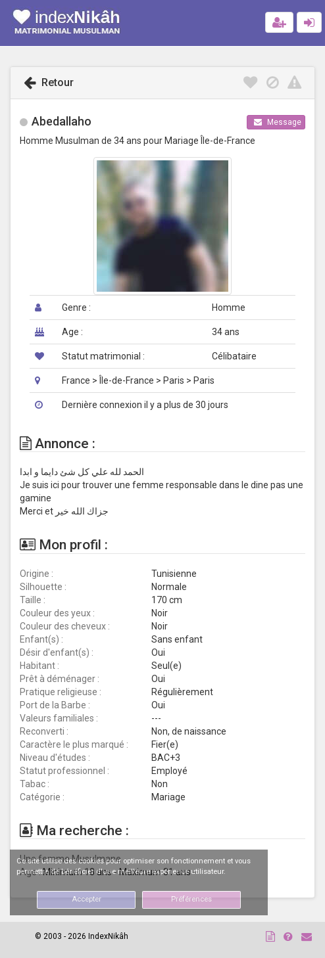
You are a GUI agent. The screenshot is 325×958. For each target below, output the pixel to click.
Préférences (191, 899)
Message (277, 122)
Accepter (86, 899)
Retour (49, 82)
